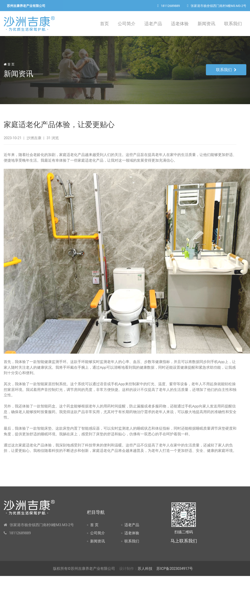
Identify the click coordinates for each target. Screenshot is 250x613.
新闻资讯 (206, 23)
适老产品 (153, 23)
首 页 (9, 64)
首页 (104, 23)
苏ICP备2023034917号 (174, 568)
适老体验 (180, 23)
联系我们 (233, 23)
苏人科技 (145, 568)
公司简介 (126, 23)
